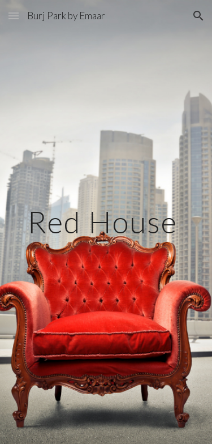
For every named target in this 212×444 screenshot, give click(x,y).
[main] (106, 221)
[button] (13, 15)
